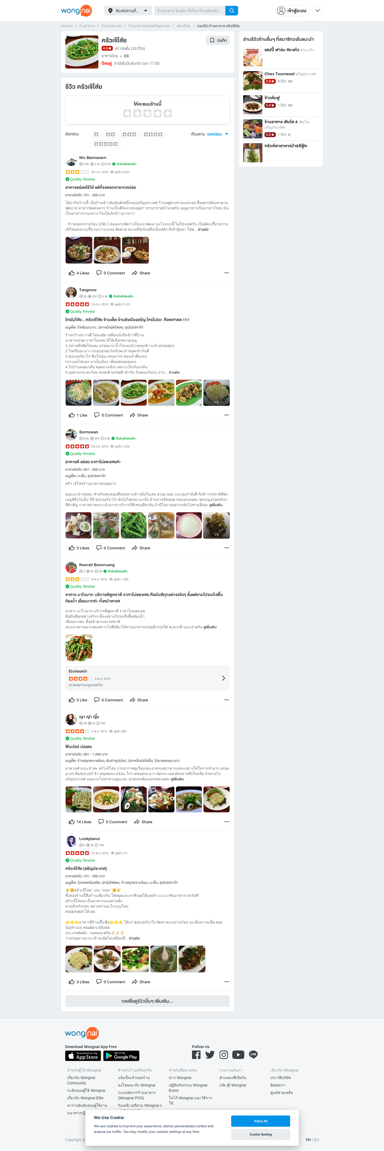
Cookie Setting (261, 1134)
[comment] (110, 273)
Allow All (260, 1121)
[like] (79, 273)
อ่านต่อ (203, 229)
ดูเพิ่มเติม (215, 505)
